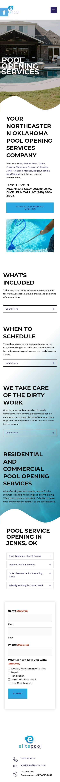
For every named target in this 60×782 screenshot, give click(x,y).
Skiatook (18, 171)
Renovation (17, 675)
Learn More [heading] (12, 309)
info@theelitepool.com (33, 765)
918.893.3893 (28, 758)
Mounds (28, 171)
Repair (15, 672)
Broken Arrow (30, 164)
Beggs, (37, 171)
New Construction (22, 683)
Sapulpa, (45, 171)
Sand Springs (13, 174)
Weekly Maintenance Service (28, 668)
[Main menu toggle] (54, 10)
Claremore (21, 167)
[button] (4, 12)
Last (10, 637)
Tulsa (19, 164)
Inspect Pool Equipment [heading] (22, 564)
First (10, 624)
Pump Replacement (23, 679)
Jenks (9, 171)
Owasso (32, 167)
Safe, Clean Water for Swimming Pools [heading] (26, 575)
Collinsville (42, 167)
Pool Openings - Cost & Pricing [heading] (25, 556)
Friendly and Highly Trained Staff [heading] (26, 585)
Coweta (10, 167)
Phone (18, 645)
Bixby (42, 164)
